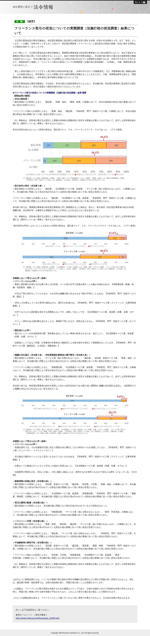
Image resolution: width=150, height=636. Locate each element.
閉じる (137, 2)
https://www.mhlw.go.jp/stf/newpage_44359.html (37, 618)
